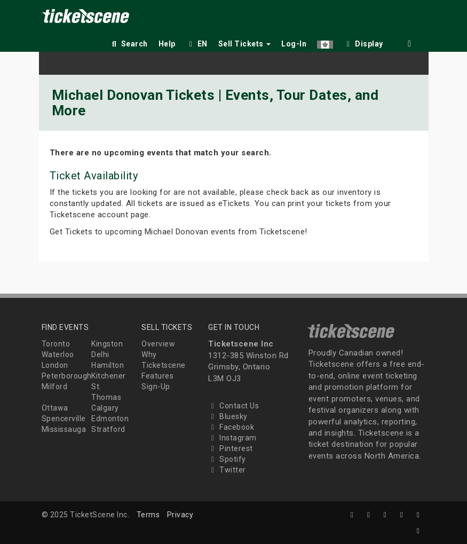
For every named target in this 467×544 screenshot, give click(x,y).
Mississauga (64, 429)
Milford (55, 386)
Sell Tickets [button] (244, 44)
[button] (325, 42)
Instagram (232, 437)
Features (157, 376)
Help (167, 44)
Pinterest (230, 448)
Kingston (107, 344)
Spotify (227, 459)
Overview (158, 344)
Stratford (108, 429)
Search (129, 44)
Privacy (180, 514)
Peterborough (67, 376)
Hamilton (107, 365)
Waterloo (58, 354)
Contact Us (233, 405)
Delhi (100, 354)
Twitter (227, 470)
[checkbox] (363, 42)
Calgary (105, 408)
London (55, 365)
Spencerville (64, 418)
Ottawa (55, 408)
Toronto (56, 344)
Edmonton (110, 418)
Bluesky (228, 416)
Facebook (231, 427)
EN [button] (197, 44)
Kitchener (108, 376)
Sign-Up (155, 386)
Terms (148, 514)
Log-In (293, 44)
